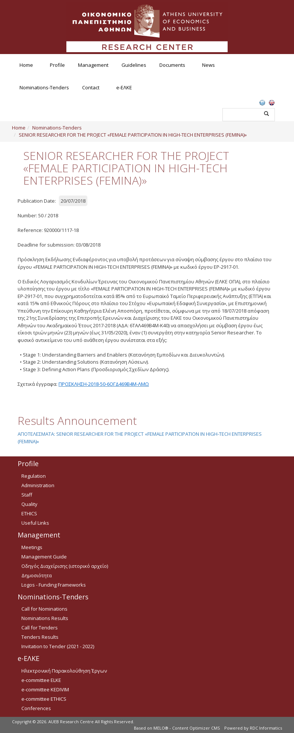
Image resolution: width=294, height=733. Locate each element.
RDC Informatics (266, 728)
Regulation (33, 476)
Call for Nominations (44, 608)
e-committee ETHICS (43, 698)
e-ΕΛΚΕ (124, 87)
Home (26, 65)
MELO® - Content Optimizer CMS (186, 728)
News (208, 65)
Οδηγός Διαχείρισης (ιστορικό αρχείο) (64, 566)
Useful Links (35, 522)
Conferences (36, 708)
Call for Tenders (39, 627)
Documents (172, 65)
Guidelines (134, 65)
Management (93, 65)
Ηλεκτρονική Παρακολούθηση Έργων (64, 670)
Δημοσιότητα (36, 575)
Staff (26, 494)
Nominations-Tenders (44, 87)
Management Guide (44, 556)
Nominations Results (44, 618)
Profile (57, 65)
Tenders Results (39, 637)
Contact (90, 87)
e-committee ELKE (41, 680)
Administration (37, 485)
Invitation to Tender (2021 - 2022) (57, 646)
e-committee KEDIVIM (45, 689)
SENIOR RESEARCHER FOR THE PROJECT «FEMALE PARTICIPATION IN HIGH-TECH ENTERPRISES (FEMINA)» (133, 134)
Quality (29, 504)
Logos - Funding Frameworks (53, 584)
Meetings (31, 547)
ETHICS (29, 513)
